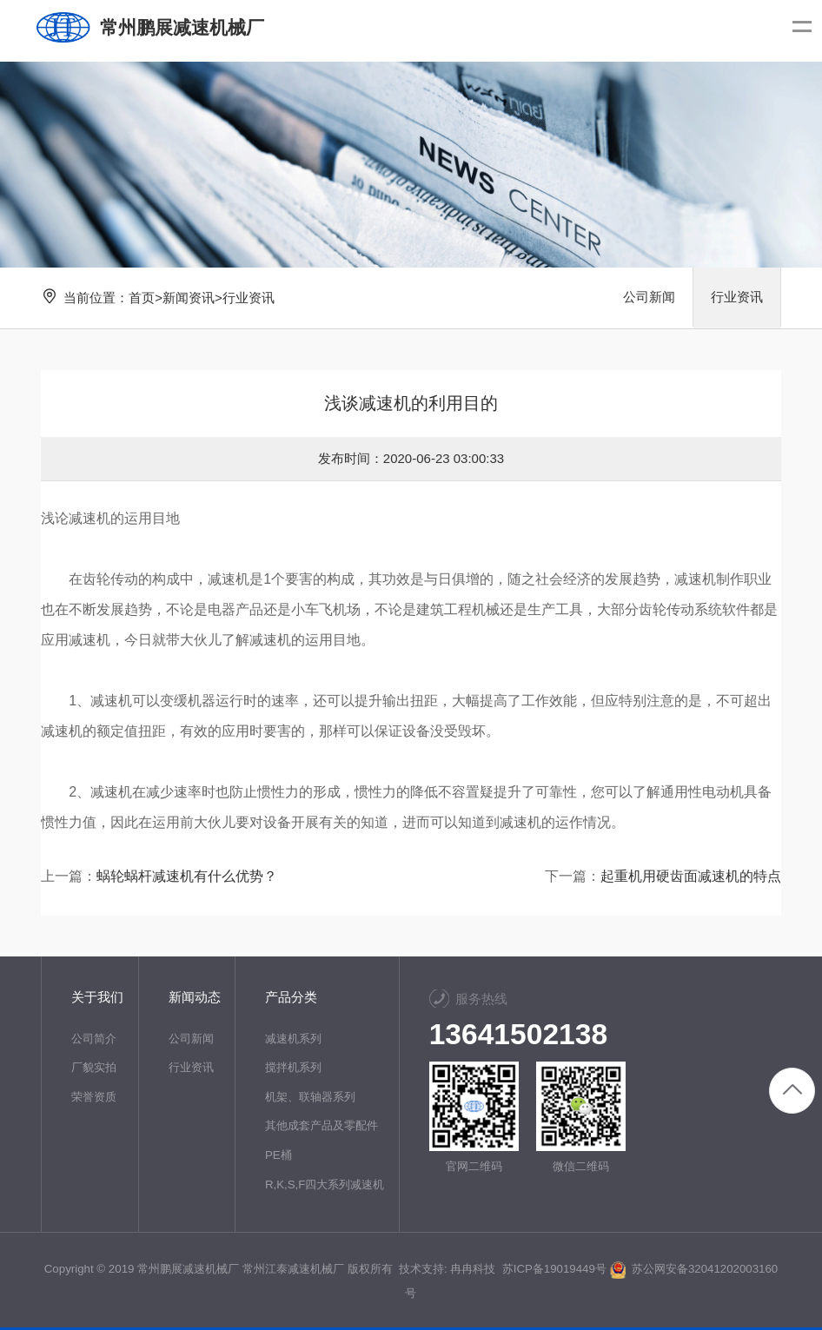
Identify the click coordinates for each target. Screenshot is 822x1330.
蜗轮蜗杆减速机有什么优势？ (186, 876)
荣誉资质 (93, 1096)
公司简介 (93, 1038)
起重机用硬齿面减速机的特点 (690, 876)
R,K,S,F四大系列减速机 (325, 1184)
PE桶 (278, 1154)
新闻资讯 (188, 297)
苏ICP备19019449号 (553, 1268)
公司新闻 (649, 297)
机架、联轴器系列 (310, 1096)
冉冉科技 (472, 1268)
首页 (142, 297)
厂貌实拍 (93, 1067)
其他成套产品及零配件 (321, 1125)
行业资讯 (248, 297)
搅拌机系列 (293, 1067)
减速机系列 (293, 1038)
